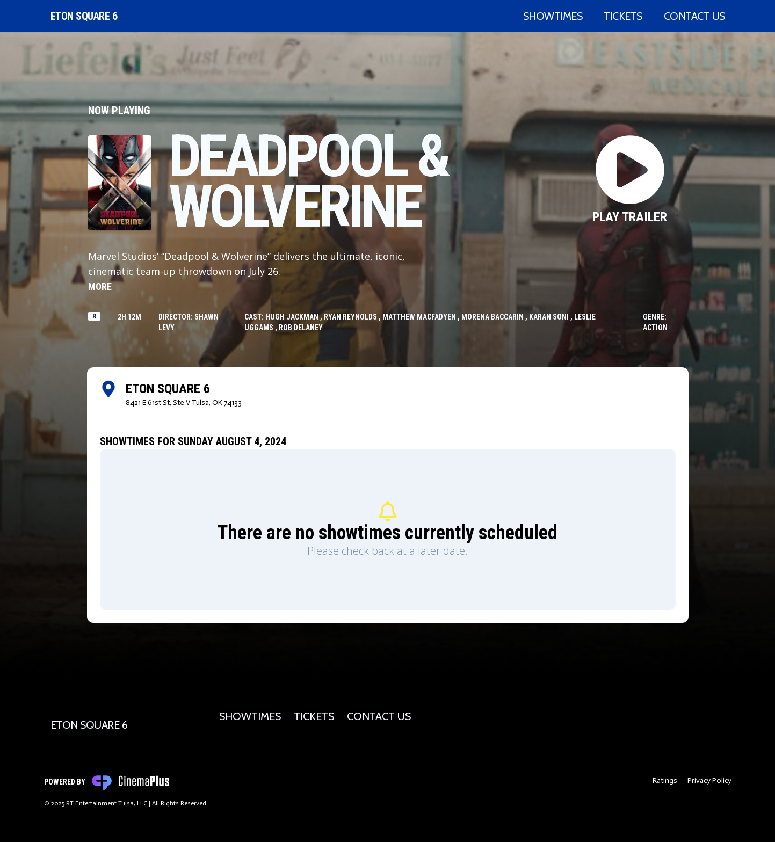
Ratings (665, 780)
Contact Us (694, 16)
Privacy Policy (709, 780)
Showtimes (553, 16)
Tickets (623, 16)
